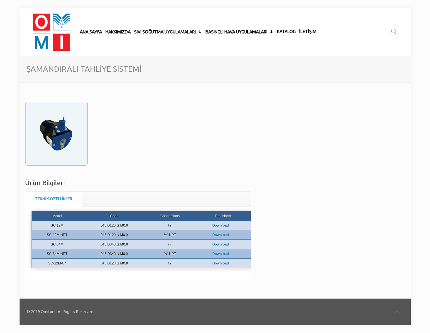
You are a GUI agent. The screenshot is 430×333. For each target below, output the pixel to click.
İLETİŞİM (307, 16)
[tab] (53, 199)
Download (220, 225)
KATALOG (286, 16)
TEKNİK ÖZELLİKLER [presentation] (53, 199)
